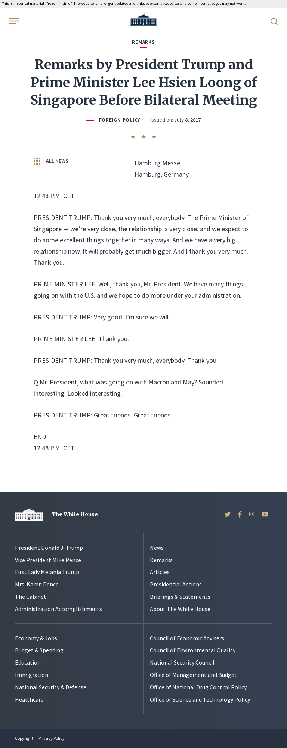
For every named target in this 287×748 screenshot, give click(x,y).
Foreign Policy (119, 120)
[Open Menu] (13, 21)
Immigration (31, 674)
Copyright (24, 738)
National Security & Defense (50, 687)
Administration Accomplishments (58, 609)
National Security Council (182, 662)
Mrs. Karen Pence (37, 584)
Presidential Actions (176, 584)
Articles (160, 572)
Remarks (161, 560)
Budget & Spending (39, 650)
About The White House (180, 609)
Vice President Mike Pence (48, 560)
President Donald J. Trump (49, 547)
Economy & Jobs (36, 638)
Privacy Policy (51, 738)
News (157, 547)
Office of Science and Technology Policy (200, 699)
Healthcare (29, 699)
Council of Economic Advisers (187, 638)
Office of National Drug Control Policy (198, 687)
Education (28, 662)
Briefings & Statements (180, 596)
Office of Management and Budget (193, 674)
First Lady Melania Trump (47, 572)
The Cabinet (30, 596)
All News (51, 161)
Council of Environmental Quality (192, 650)
